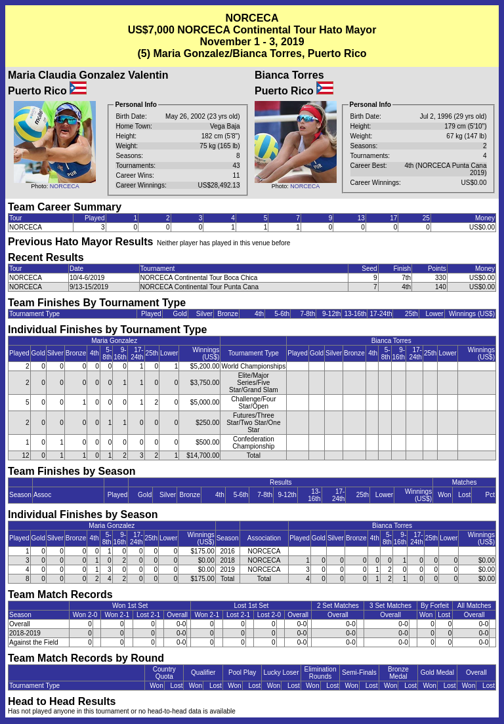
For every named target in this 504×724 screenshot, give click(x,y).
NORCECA (64, 186)
